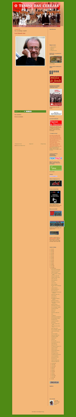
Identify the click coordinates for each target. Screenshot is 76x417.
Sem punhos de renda (53, 50)
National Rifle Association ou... (55, 305)
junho (52, 370)
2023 (51, 251)
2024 (51, 250)
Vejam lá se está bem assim (55, 360)
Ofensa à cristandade (54, 284)
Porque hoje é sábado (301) (55, 361)
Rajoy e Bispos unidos (54, 328)
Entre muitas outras (54, 358)
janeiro (53, 377)
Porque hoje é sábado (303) (55, 312)
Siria (52, 332)
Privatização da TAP (54, 319)
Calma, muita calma (54, 278)
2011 (51, 378)
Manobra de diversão (54, 304)
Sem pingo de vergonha (54, 336)
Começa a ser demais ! (54, 347)
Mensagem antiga (43, 143)
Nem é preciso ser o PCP (54, 357)
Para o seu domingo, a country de (56, 329)
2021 (51, 254)
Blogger (43, 411)
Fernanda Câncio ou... (54, 351)
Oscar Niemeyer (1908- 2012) (55, 342)
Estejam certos (53, 309)
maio (52, 371)
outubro (53, 364)
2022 (51, 253)
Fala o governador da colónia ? (55, 318)
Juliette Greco (55, 148)
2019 (51, 257)
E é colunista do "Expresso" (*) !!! (56, 346)
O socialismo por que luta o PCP (56, 354)
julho (52, 368)
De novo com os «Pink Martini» (56, 269)
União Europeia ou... (54, 343)
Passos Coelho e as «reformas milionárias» (55, 302)
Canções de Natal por (54, 287)
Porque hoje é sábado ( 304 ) (55, 294)
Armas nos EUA (53, 282)
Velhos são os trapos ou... (55, 272)
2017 (51, 260)
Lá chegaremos (53, 315)
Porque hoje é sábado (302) (55, 335)
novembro (53, 363)
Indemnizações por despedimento (56, 316)
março (52, 374)
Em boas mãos (53, 322)
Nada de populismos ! (54, 280)
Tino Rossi (54, 149)
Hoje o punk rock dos (54, 290)
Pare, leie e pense (53, 340)
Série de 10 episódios (54, 333)
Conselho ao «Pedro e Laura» (55, 277)
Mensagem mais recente (18, 143)
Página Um (52, 49)
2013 (51, 265)
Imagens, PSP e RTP (54, 344)
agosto (53, 367)
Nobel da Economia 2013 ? (55, 289)
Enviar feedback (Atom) (21, 145)
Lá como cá (53, 281)
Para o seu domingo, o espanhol (55, 307)
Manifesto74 (52, 48)
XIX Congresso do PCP (54, 353)
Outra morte (53, 339)
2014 (51, 264)
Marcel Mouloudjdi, (55, 147)
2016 (51, 261)
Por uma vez (53, 311)
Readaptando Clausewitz (54, 300)
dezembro (53, 268)
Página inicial (31, 143)
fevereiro (53, 375)
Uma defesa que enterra (54, 308)
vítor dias (56, 400)
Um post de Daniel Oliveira (55, 350)
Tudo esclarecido (53, 295)
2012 (51, 267)
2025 (51, 249)
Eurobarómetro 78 (54, 297)
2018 (51, 258)
